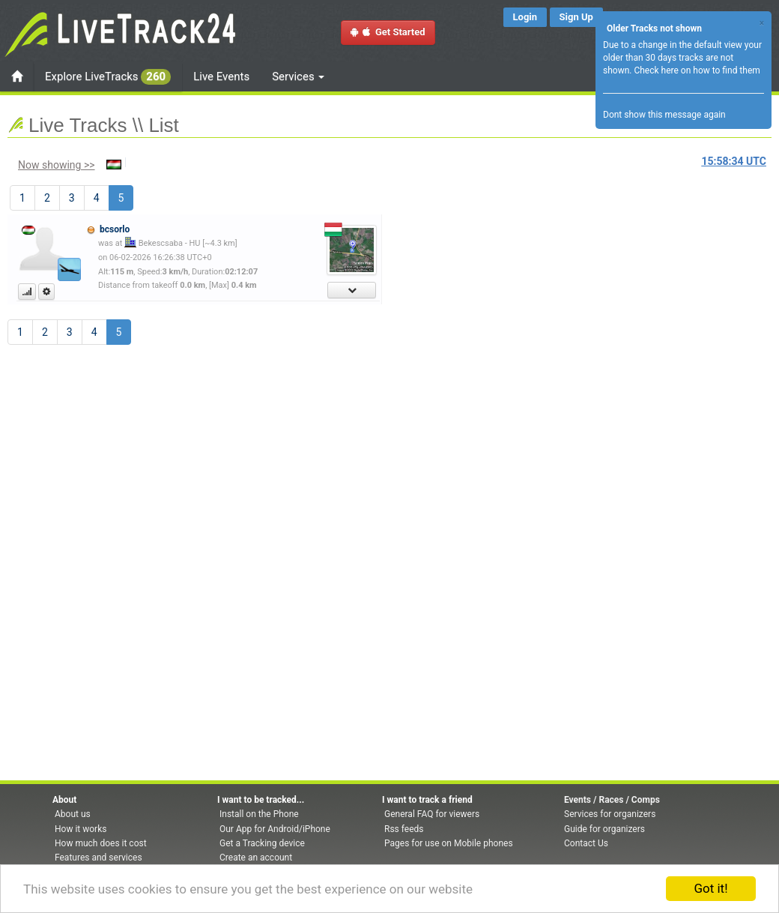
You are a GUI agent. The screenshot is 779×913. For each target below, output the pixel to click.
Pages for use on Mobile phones (448, 843)
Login (525, 16)
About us (73, 814)
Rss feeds (403, 829)
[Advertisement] (453, 304)
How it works (80, 829)
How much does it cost (101, 843)
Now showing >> (56, 165)
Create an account (255, 857)
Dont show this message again (664, 114)
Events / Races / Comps (612, 800)
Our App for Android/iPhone (274, 829)
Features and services (98, 857)
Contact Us (586, 843)
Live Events (221, 76)
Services (298, 76)
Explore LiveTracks (108, 77)
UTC (734, 161)
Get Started (388, 31)
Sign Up (576, 16)
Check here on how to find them (697, 70)
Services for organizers (609, 814)
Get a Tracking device (262, 843)
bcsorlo (115, 229)
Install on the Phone (259, 814)
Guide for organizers (604, 829)
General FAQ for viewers (431, 814)
